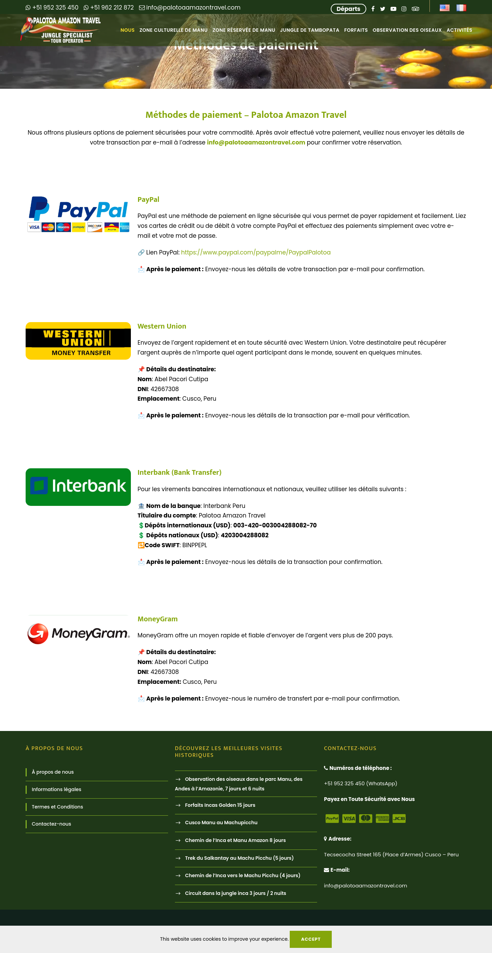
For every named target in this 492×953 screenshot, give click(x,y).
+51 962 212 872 (109, 7)
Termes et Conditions (57, 806)
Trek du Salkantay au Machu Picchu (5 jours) (239, 858)
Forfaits (356, 30)
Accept (310, 939)
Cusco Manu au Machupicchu (221, 822)
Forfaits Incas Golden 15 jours (220, 805)
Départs (348, 9)
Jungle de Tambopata (310, 30)
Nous (128, 30)
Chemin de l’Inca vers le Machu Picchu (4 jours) (243, 875)
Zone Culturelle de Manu (173, 30)
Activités (459, 30)
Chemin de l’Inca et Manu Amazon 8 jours (235, 840)
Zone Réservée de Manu (244, 30)
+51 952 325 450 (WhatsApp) (360, 783)
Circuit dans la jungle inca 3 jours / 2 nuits (235, 893)
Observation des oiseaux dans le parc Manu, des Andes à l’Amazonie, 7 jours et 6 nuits (239, 784)
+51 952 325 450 (52, 7)
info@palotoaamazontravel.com (190, 7)
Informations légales (56, 789)
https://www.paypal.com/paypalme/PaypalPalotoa (256, 252)
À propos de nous (53, 772)
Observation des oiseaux (407, 30)
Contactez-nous (51, 823)
